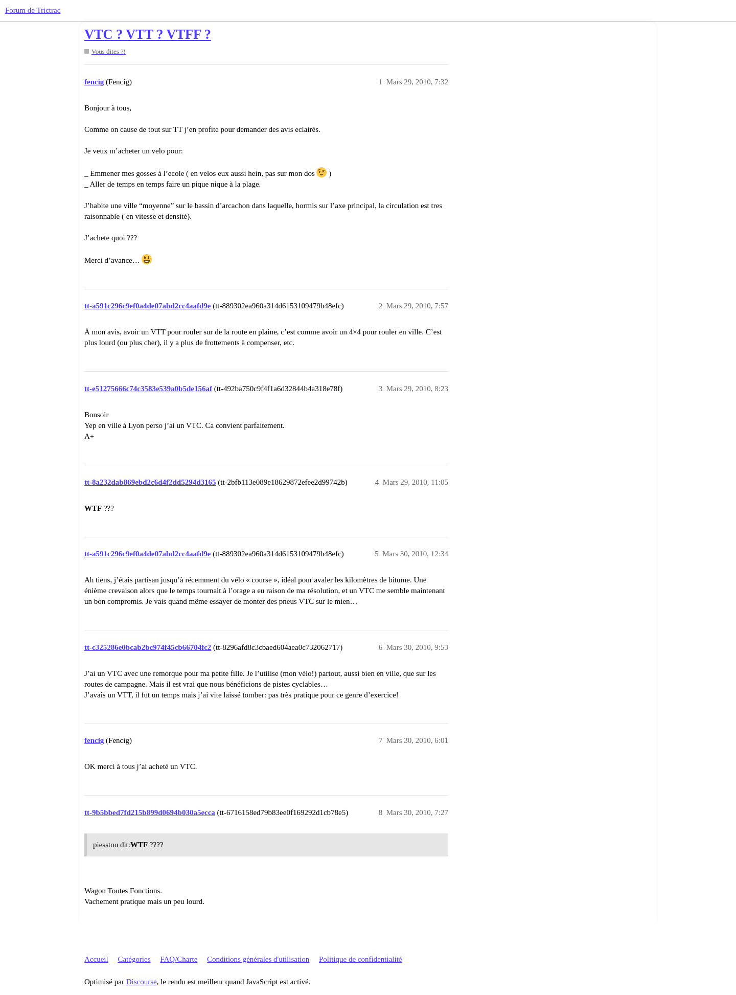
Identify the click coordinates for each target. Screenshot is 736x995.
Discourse (141, 982)
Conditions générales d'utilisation (258, 959)
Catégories (134, 959)
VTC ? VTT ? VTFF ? (147, 34)
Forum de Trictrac (32, 10)
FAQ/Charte (178, 959)
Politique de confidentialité (360, 959)
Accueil (96, 959)
